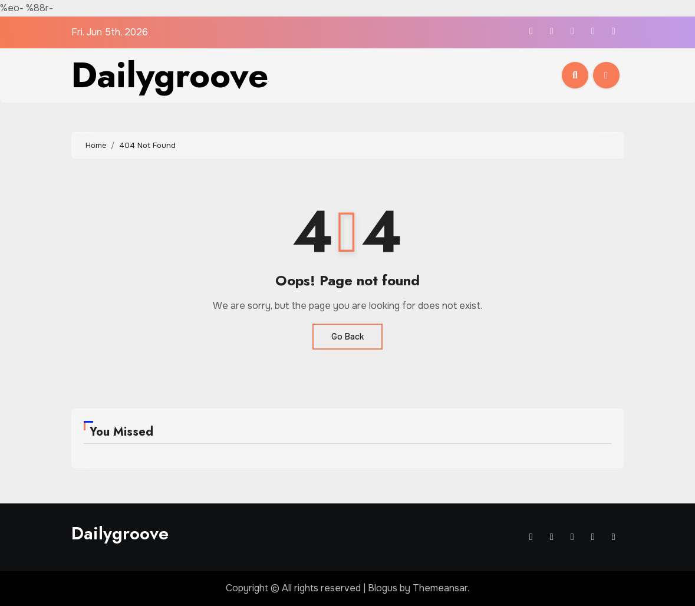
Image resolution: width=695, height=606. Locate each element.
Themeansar (440, 588)
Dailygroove (169, 75)
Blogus (382, 588)
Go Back (347, 336)
